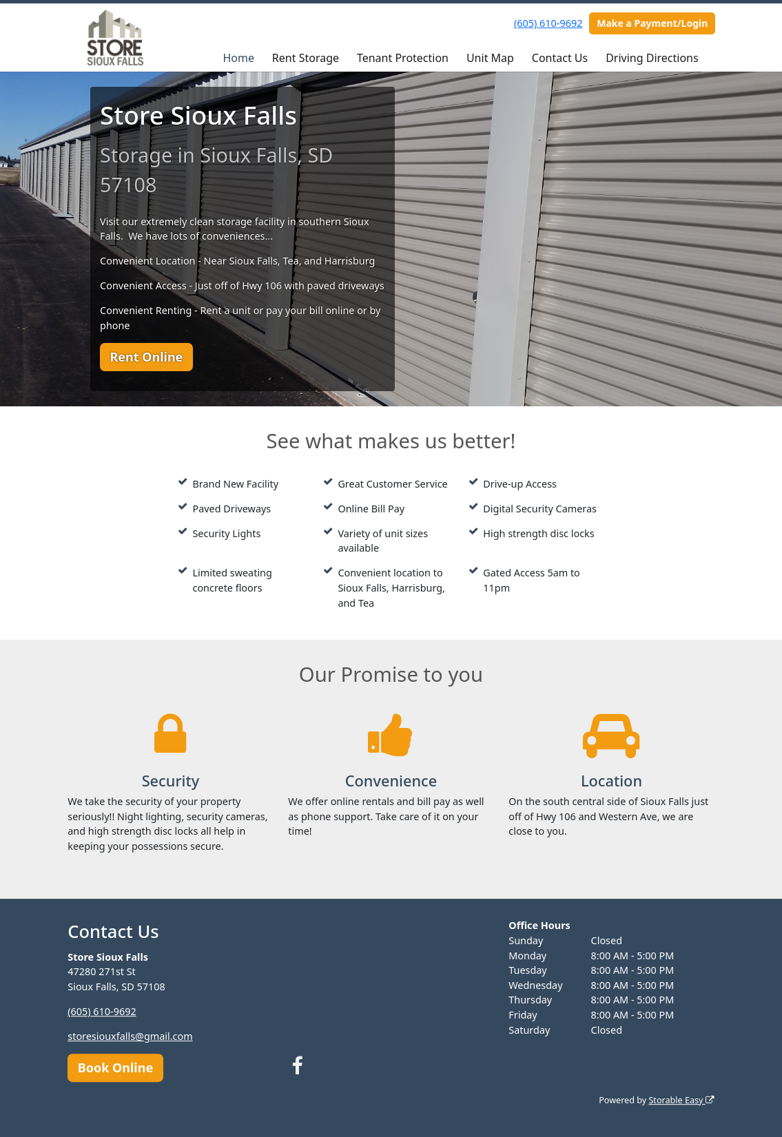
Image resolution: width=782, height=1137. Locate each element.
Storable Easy (681, 1100)
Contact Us (560, 57)
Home (238, 57)
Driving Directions (652, 57)
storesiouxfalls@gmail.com (130, 1036)
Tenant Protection (403, 57)
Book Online (115, 1067)
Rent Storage (305, 57)
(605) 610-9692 (548, 23)
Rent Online (146, 356)
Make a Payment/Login (652, 23)
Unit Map (490, 57)
